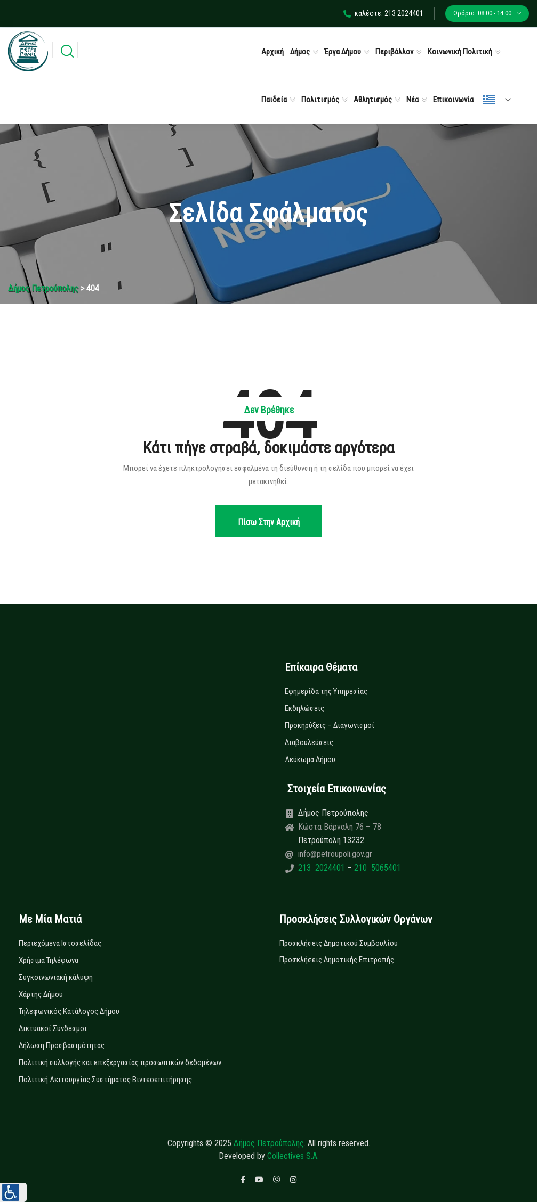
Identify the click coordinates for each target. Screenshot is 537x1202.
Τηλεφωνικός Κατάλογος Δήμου (69, 1011)
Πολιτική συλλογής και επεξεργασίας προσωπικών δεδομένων (120, 1062)
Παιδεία (274, 99)
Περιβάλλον (394, 51)
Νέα (412, 99)
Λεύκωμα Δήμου (310, 759)
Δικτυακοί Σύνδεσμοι (53, 1028)
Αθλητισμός (373, 99)
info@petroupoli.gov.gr (335, 854)
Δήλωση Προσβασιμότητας (62, 1045)
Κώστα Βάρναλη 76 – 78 (339, 827)
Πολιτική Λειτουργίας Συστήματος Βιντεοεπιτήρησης (105, 1079)
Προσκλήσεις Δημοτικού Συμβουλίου (338, 943)
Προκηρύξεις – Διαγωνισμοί (329, 725)
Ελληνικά (489, 99)
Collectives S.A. (293, 1156)
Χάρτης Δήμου (41, 994)
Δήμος (300, 51)
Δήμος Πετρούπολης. (270, 1143)
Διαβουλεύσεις (309, 742)
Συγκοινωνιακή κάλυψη (56, 977)
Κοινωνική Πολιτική (460, 51)
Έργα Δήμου (342, 51)
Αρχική (272, 51)
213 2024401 (322, 868)
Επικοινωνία (453, 99)
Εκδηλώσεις (304, 708)
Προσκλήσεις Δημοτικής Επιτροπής (336, 959)
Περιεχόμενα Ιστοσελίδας (60, 943)
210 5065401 (376, 868)
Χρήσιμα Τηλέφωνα (48, 960)
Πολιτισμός (320, 99)
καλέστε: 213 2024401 (383, 13)
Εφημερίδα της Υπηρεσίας (326, 691)
